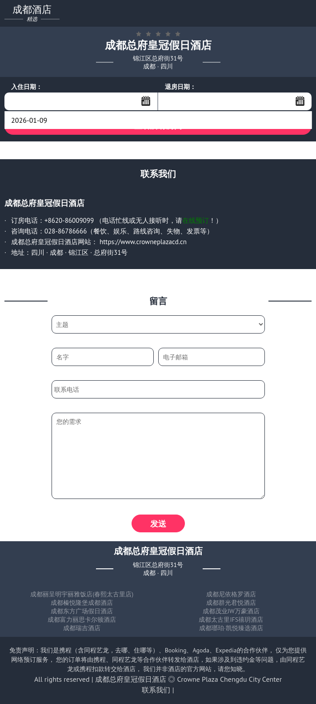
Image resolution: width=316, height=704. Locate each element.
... (146, 101)
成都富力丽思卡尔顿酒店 (82, 619)
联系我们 (156, 689)
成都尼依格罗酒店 (231, 594)
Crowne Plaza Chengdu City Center (229, 679)
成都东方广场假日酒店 (82, 611)
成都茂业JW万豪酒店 (231, 611)
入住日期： (26, 87)
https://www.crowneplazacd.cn (143, 241)
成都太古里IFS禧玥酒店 (231, 619)
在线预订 (195, 220)
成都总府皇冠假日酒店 (130, 679)
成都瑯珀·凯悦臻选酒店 (231, 628)
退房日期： (180, 87)
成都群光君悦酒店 (231, 603)
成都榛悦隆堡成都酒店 (82, 603)
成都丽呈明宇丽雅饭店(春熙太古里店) (81, 594)
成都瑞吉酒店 (81, 628)
